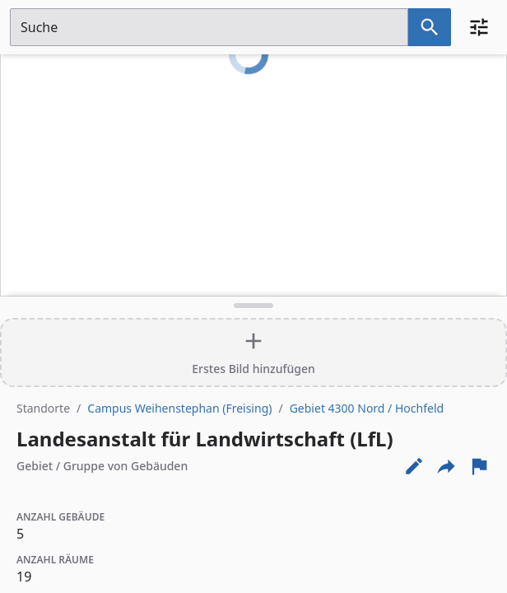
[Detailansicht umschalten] (253, 305)
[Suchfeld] (209, 27)
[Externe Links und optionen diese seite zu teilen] (446, 466)
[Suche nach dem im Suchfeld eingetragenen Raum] (429, 27)
